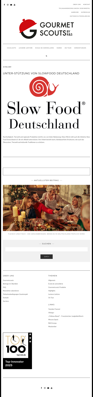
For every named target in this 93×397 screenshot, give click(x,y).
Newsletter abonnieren (11, 291)
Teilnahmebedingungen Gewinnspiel (74, 8)
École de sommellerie (44, 48)
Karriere (75, 12)
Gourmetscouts (8, 280)
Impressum (85, 12)
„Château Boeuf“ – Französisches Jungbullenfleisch (65, 316)
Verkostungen (80, 48)
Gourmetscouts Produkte (57, 287)
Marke (59, 48)
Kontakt (86, 4)
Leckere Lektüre (26, 48)
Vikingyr (51, 313)
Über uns (77, 4)
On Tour (68, 48)
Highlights (11, 48)
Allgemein (51, 280)
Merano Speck (53, 320)
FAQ (4, 287)
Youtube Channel (54, 309)
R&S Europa (52, 323)
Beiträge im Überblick (10, 284)
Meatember (52, 326)
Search (46, 256)
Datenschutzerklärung (80, 16)
